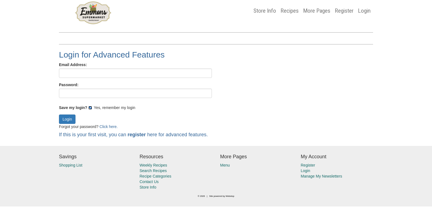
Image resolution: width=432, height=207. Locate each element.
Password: (69, 85)
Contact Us (149, 181)
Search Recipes (153, 170)
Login (364, 10)
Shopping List (70, 165)
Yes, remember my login (111, 107)
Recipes (289, 10)
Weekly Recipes (153, 165)
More (316, 10)
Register (344, 10)
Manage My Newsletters (321, 176)
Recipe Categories (155, 176)
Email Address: (73, 64)
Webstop (230, 196)
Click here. (108, 126)
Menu (225, 165)
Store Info (264, 10)
